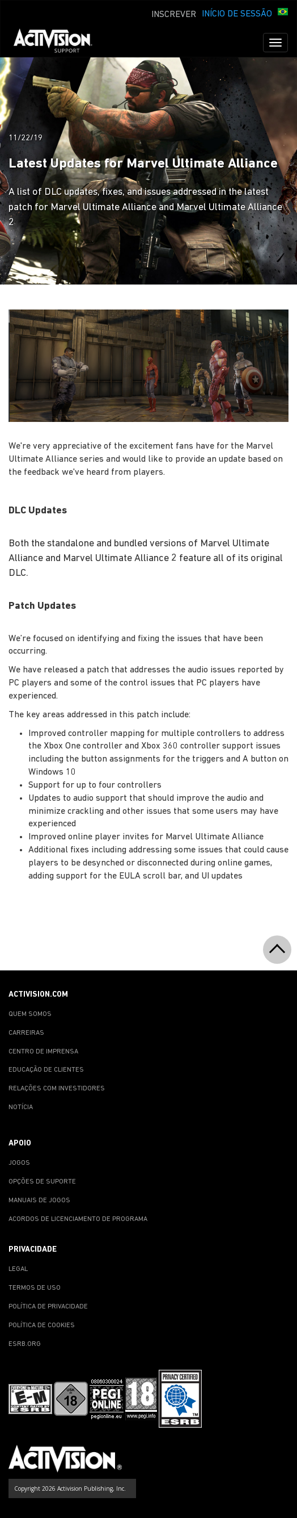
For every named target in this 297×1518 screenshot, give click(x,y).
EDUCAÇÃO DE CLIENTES (46, 1070)
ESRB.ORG (25, 1344)
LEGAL (18, 1269)
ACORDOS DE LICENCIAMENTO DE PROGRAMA (78, 1219)
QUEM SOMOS (30, 1014)
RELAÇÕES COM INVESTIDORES (57, 1088)
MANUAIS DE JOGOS (39, 1200)
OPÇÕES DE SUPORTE (42, 1181)
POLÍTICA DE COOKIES (42, 1325)
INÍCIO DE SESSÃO (237, 14)
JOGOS (19, 1163)
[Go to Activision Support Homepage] (58, 42)
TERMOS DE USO (35, 1288)
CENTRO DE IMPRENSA (43, 1051)
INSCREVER (173, 14)
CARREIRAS (26, 1033)
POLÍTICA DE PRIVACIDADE (48, 1306)
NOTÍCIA (21, 1107)
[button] (283, 13)
